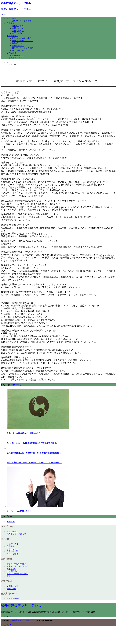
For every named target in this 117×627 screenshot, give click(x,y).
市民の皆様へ (12, 36)
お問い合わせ (18, 33)
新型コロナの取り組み (21, 38)
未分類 (11, 521)
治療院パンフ (18, 55)
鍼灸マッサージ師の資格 (22, 48)
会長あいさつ (18, 26)
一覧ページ (16, 385)
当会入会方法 (18, 31)
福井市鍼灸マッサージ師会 (16, 3)
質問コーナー (18, 50)
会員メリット (18, 28)
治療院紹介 (11, 53)
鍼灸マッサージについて (22, 41)
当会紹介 (10, 23)
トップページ (12, 18)
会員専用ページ (13, 58)
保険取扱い (17, 43)
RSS (9, 616)
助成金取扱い (18, 45)
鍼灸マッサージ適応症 (21, 21)
